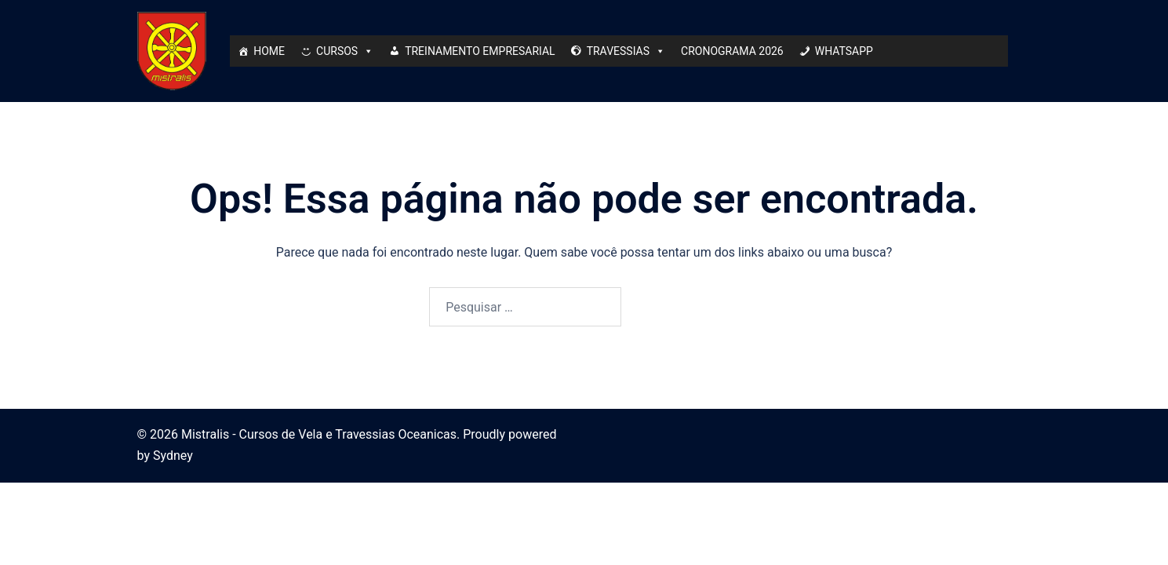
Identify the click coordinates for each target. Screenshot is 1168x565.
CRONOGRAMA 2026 (732, 51)
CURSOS (344, 51)
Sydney (173, 455)
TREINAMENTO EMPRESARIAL (480, 51)
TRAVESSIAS (626, 51)
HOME (269, 51)
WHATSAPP (844, 51)
